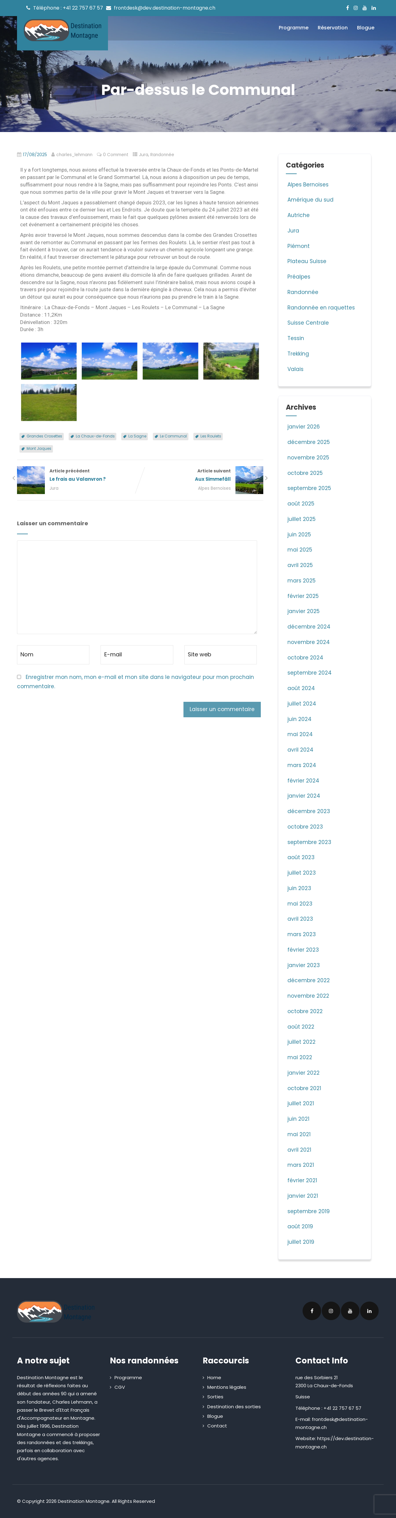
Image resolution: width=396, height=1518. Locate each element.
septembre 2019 (308, 1211)
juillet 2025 (301, 519)
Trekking (297, 353)
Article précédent (78, 476)
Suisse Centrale (307, 322)
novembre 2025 (308, 457)
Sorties (215, 1396)
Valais (294, 369)
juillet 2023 (301, 872)
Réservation (333, 27)
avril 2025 (300, 565)
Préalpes (298, 276)
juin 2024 (299, 719)
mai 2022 (299, 1057)
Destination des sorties (234, 1406)
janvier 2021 (302, 1196)
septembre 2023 (309, 842)
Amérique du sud (310, 199)
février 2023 (303, 949)
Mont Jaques (39, 448)
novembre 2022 (308, 996)
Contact (217, 1425)
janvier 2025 (303, 611)
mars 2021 (300, 1165)
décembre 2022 (308, 980)
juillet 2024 (301, 703)
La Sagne (137, 436)
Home (214, 1377)
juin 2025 (299, 534)
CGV (119, 1387)
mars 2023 (301, 934)
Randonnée (162, 155)
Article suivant (201, 476)
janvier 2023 (303, 965)
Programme (293, 27)
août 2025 (300, 503)
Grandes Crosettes (44, 436)
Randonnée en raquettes (320, 307)
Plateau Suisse (306, 261)
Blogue (365, 27)
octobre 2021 (304, 1088)
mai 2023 (299, 903)
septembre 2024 (309, 672)
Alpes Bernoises (214, 488)
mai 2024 (300, 734)
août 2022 (300, 1026)
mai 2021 (299, 1134)
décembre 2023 (308, 811)
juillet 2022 (301, 1042)
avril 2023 (300, 919)
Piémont (298, 246)
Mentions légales (226, 1387)
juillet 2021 (300, 1103)
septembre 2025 (309, 488)
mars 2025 (301, 580)
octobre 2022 (305, 1011)
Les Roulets (210, 436)
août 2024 (301, 688)
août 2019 (300, 1226)
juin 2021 (298, 1119)
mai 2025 (299, 549)
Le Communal (173, 436)
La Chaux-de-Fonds (95, 436)
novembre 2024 (308, 642)
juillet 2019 (300, 1242)
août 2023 (301, 857)
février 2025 (303, 596)
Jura (143, 155)
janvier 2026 (303, 426)
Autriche (298, 215)
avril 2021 (299, 1149)
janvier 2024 (303, 796)
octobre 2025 (305, 473)
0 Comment (115, 155)
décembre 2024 (308, 626)
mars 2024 (301, 765)
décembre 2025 (308, 442)
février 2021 (302, 1180)
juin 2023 (299, 888)
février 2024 (303, 780)
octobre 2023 (305, 826)
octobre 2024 (305, 657)
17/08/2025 (35, 155)
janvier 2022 (303, 1073)
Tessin (295, 338)
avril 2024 (300, 749)
